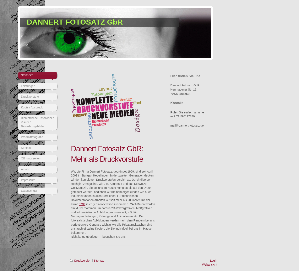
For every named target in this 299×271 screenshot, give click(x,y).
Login (213, 260)
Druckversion (81, 260)
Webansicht (209, 264)
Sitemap (99, 260)
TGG (82, 204)
